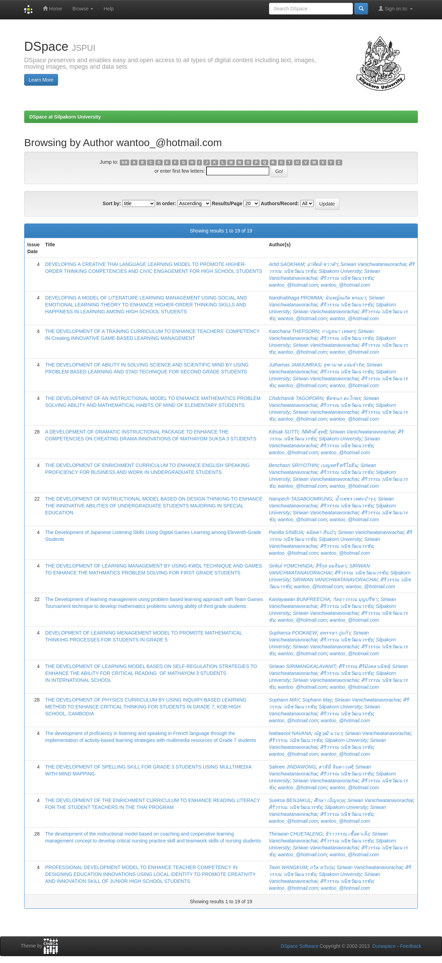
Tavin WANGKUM (288, 867)
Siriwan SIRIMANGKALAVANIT (302, 666)
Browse (83, 8)
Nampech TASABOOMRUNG (300, 499)
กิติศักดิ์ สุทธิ (314, 432)
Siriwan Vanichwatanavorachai (373, 264)
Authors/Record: (280, 203)
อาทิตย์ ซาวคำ (322, 264)
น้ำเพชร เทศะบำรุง (355, 499)
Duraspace (384, 946)
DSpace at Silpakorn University (65, 117)
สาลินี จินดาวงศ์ (335, 767)
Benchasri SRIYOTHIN (293, 465)
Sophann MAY (284, 700)
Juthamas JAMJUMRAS (294, 365)
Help (109, 8)
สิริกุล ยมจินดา (330, 566)
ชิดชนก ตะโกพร (343, 398)
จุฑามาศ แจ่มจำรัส (343, 365)
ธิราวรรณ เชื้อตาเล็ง (347, 834)
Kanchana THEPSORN (294, 331)
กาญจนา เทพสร (338, 331)
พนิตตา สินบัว (320, 532)
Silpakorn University (340, 271)
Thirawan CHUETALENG (296, 834)
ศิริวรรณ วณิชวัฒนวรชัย (346, 278)
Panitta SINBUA (286, 532)
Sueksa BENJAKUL (290, 800)
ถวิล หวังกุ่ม (322, 867)
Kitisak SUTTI (283, 432)
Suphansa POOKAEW (293, 633)
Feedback (410, 946)
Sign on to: (395, 8)
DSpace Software (299, 946)
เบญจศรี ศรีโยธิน (339, 465)
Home (52, 8)
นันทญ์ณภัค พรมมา (345, 298)
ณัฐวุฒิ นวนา (328, 733)
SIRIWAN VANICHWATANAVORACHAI (335, 579)
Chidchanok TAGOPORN (296, 398)
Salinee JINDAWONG (292, 767)
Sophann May (317, 700)
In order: (166, 203)
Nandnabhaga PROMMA (295, 298)
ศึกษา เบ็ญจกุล (329, 800)
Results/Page (227, 203)
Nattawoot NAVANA (290, 733)
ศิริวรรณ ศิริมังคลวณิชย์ (364, 666)
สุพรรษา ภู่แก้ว (334, 633)
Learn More (41, 80)
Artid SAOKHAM (286, 264)
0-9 (124, 162)
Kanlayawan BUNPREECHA (299, 599)
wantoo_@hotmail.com (293, 285)
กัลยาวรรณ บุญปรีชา (355, 599)
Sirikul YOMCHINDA (291, 566)
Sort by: (112, 203)
